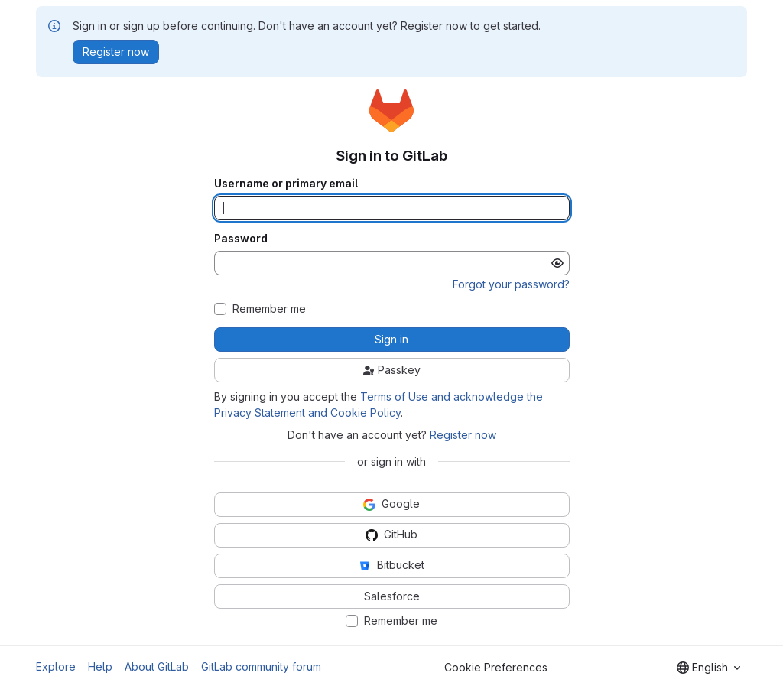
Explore (56, 666)
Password (241, 238)
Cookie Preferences (495, 667)
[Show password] (557, 263)
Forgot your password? (511, 284)
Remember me (269, 309)
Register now (463, 434)
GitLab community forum (261, 666)
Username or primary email (286, 183)
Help (100, 666)
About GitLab (157, 666)
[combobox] (708, 667)
